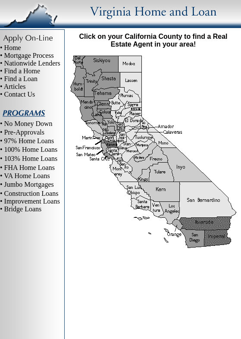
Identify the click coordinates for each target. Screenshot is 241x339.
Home (12, 47)
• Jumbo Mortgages (27, 184)
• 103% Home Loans (28, 158)
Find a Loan (21, 78)
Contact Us (19, 94)
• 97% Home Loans (27, 140)
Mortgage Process (29, 55)
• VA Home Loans (25, 175)
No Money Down (28, 123)
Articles (15, 86)
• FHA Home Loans (27, 167)
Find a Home (22, 71)
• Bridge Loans (20, 209)
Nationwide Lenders (32, 63)
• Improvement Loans (30, 201)
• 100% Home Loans (28, 149)
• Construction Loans (29, 193)
